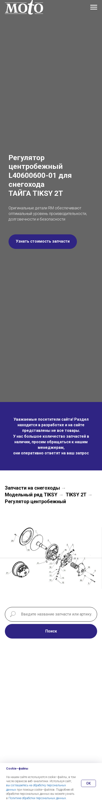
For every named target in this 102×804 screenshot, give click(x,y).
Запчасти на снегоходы (32, 488)
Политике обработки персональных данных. (38, 798)
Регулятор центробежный (35, 501)
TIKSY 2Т (76, 495)
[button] (43, 241)
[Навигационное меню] (93, 7)
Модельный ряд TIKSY (31, 495)
